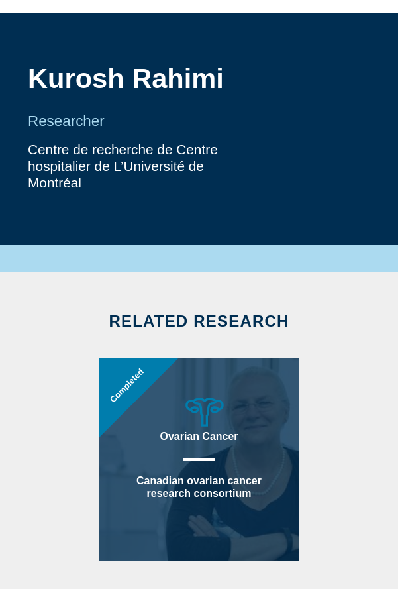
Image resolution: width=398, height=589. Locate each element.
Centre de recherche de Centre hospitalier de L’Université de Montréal (123, 166)
